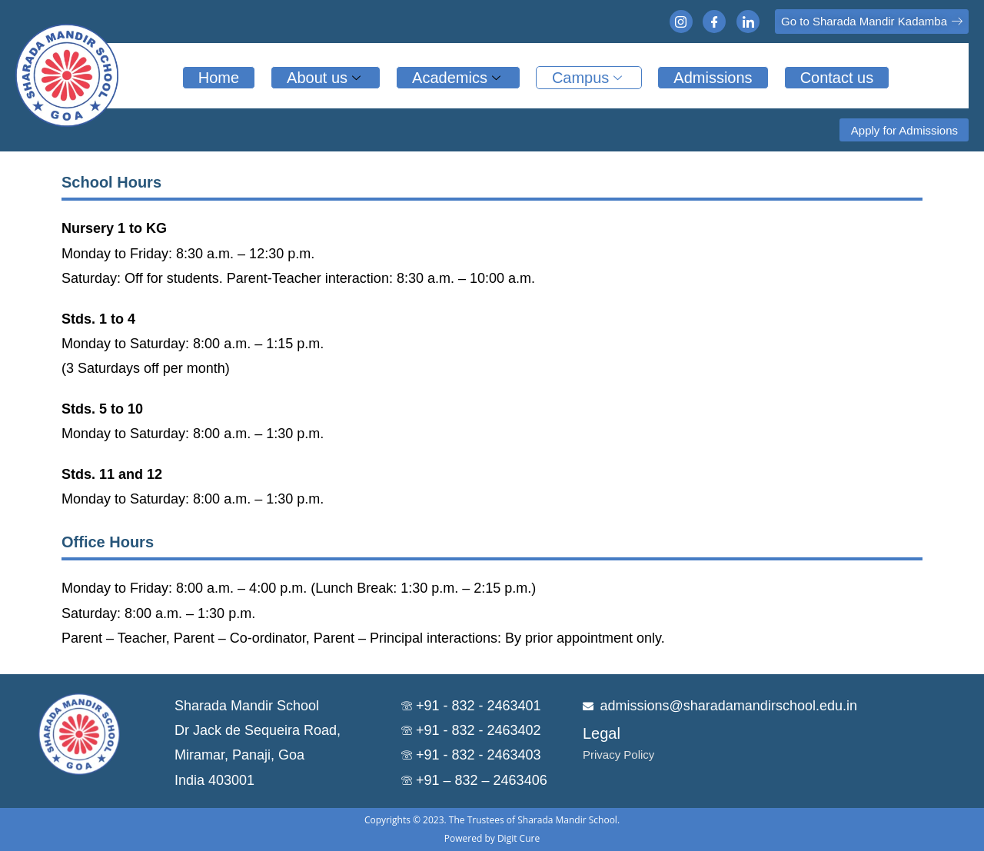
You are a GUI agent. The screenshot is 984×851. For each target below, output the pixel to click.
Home (218, 77)
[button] (872, 21)
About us (325, 77)
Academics (458, 77)
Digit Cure (518, 838)
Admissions (712, 77)
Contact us (837, 77)
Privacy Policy (618, 754)
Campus (589, 77)
